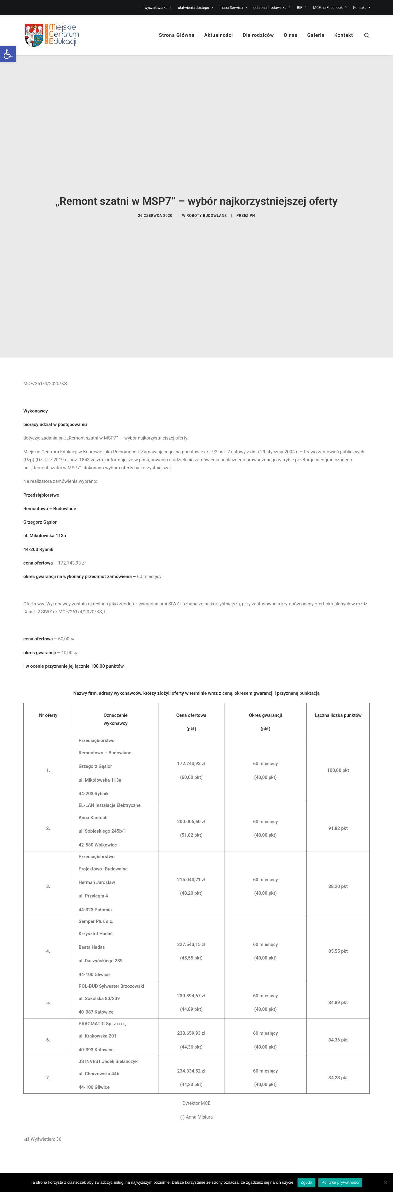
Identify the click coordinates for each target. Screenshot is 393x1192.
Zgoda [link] (306, 1182)
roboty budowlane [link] (207, 184)
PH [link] (252, 184)
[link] (8, 54)
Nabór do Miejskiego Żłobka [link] (141, 1167)
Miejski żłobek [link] (216, 1167)
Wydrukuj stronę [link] (353, 1116)
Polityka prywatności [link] (340, 1182)
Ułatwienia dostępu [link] (311, 1167)
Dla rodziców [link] (258, 35)
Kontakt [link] (361, 8)
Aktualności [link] (218, 35)
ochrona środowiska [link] (271, 8)
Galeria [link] (316, 35)
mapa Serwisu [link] (233, 8)
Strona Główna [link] (177, 35)
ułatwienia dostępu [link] (195, 8)
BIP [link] (301, 8)
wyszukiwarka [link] (158, 8)
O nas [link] (291, 35)
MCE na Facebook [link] (330, 8)
